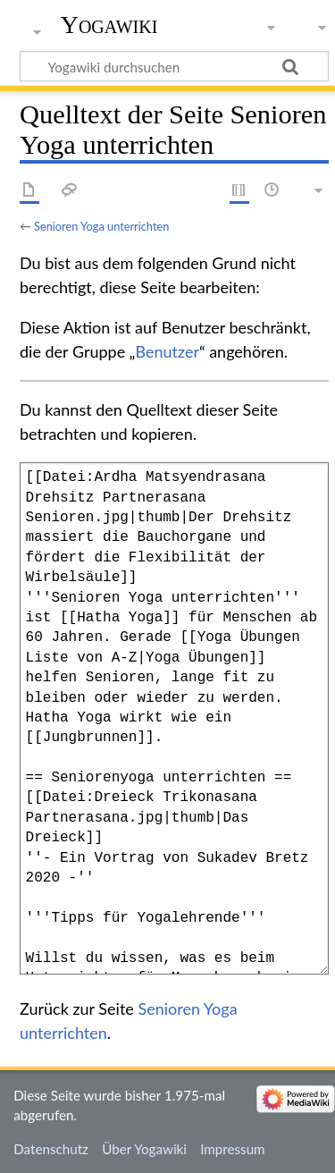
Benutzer (167, 351)
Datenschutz (50, 1149)
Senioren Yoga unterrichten (101, 226)
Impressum (232, 1149)
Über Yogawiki (144, 1149)
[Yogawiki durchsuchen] (174, 66)
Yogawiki (109, 24)
